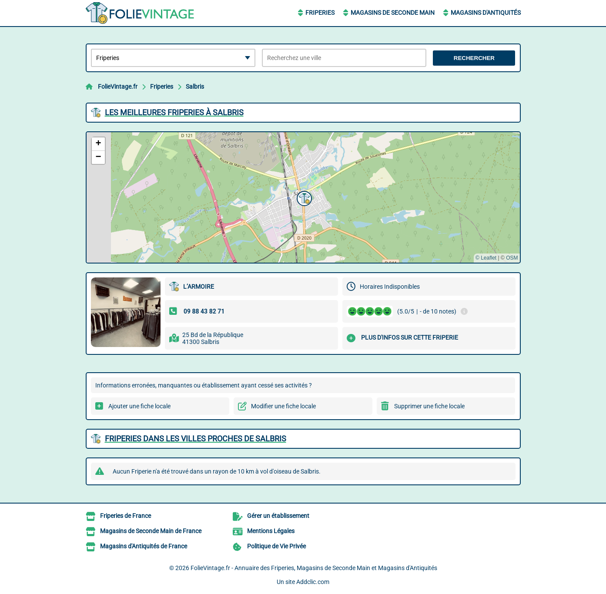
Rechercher (474, 58)
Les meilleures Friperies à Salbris (174, 112)
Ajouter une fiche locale (139, 406)
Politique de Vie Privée (276, 546)
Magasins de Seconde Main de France (150, 530)
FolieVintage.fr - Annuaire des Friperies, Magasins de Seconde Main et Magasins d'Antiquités (314, 567)
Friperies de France (125, 515)
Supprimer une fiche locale (429, 406)
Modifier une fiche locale (283, 406)
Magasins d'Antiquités (486, 12)
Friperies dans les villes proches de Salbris (195, 438)
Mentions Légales (271, 530)
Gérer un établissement (278, 515)
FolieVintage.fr (117, 86)
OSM (512, 258)
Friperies (320, 12)
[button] (303, 197)
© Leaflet (485, 258)
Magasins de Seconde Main (393, 12)
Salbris (195, 86)
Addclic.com (312, 581)
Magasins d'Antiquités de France (143, 546)
